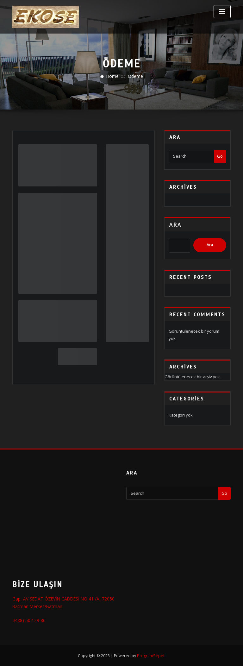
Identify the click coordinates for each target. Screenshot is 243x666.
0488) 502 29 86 (26, 619)
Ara (175, 224)
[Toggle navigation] (222, 11)
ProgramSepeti (151, 654)
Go (220, 156)
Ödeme (135, 76)
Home (113, 76)
